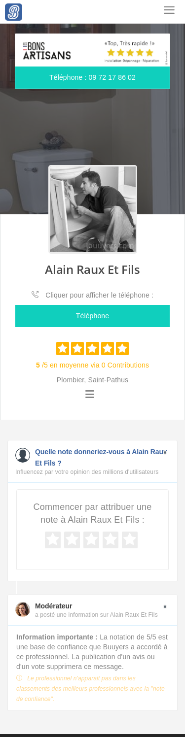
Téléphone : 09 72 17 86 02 (92, 77)
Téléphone (92, 316)
